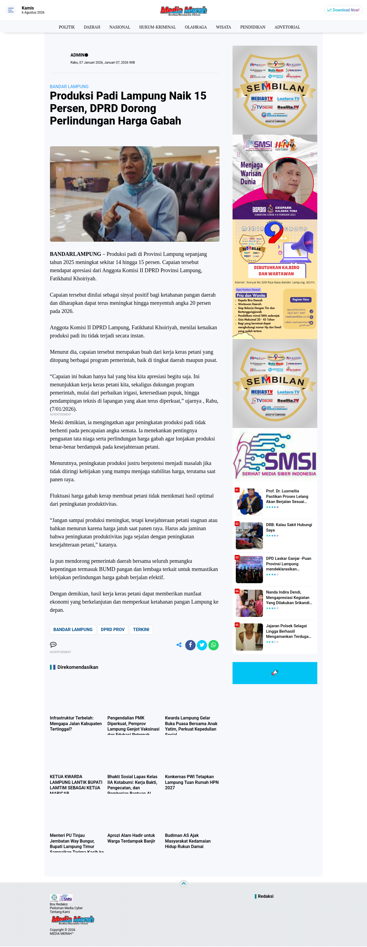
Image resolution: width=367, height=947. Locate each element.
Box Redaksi (59, 905)
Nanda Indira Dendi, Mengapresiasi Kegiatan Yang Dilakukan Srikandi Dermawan (286, 597)
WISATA (225, 26)
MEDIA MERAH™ (62, 934)
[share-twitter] (201, 645)
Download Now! (346, 10)
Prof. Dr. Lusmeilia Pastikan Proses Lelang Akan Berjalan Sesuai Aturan (289, 496)
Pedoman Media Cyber (66, 909)
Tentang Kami (60, 912)
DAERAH (88, 26)
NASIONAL (117, 26)
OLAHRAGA (196, 26)
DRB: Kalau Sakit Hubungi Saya (288, 527)
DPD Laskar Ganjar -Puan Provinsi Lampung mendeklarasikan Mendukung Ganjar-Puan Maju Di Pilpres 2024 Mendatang (287, 563)
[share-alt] (176, 645)
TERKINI (141, 629)
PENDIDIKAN (255, 26)
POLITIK (62, 26)
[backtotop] (183, 885)
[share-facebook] (188, 645)
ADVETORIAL (291, 26)
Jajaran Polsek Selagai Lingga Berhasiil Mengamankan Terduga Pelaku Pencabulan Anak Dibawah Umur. (287, 631)
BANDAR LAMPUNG (69, 86)
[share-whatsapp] (213, 645)
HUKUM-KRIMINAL (156, 26)
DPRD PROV (113, 629)
